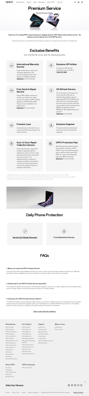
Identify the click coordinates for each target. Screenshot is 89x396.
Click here (20, 79)
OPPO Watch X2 (26, 336)
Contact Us (41, 327)
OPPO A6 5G (9, 349)
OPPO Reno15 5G (10, 343)
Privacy (8, 392)
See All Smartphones (11, 358)
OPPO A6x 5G (9, 354)
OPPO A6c (9, 352)
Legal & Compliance (33, 392)
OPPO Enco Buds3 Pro (28, 353)
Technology (9, 370)
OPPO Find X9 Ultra (11, 331)
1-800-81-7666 (61, 72)
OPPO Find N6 (10, 327)
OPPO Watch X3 (26, 334)
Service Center (42, 329)
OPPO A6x (8, 356)
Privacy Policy (42, 338)
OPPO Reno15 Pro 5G (12, 340)
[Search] (75, 2)
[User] (79, 2)
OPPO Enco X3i (26, 349)
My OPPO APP (10, 376)
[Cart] (82, 2)
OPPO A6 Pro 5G (10, 347)
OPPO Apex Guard (11, 372)
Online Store (58, 327)
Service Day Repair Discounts (25, 237)
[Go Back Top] (85, 392)
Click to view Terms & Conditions (44, 311)
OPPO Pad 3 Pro (26, 329)
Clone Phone (41, 336)
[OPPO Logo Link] (9, 2)
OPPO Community (27, 367)
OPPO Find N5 (10, 329)
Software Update (43, 334)
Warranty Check (42, 331)
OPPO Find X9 (9, 338)
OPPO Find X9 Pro (11, 336)
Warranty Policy (42, 343)
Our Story (8, 367)
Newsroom (9, 374)
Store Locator (59, 329)
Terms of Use (15, 392)
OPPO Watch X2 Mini (28, 338)
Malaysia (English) (78, 392)
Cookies (23, 392)
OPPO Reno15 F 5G (11, 345)
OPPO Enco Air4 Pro (28, 347)
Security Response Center (45, 340)
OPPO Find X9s (10, 334)
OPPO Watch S (26, 331)
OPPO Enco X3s (26, 351)
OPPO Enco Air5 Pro (28, 344)
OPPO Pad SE (26, 327)
